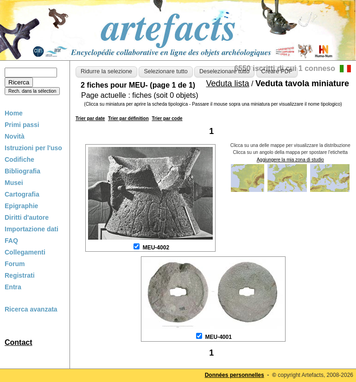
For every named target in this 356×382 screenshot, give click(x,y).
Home (14, 113)
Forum (15, 263)
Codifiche (19, 159)
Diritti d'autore (27, 217)
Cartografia (22, 194)
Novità (15, 136)
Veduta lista (227, 83)
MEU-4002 (156, 247)
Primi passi (22, 124)
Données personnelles (234, 375)
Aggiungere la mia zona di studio (290, 159)
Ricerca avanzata (31, 309)
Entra (13, 287)
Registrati (20, 275)
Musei (14, 182)
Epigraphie (21, 206)
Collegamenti (25, 252)
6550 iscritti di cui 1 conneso (284, 68)
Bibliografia (22, 171)
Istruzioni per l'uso (33, 148)
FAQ (11, 240)
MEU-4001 (218, 337)
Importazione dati (31, 229)
